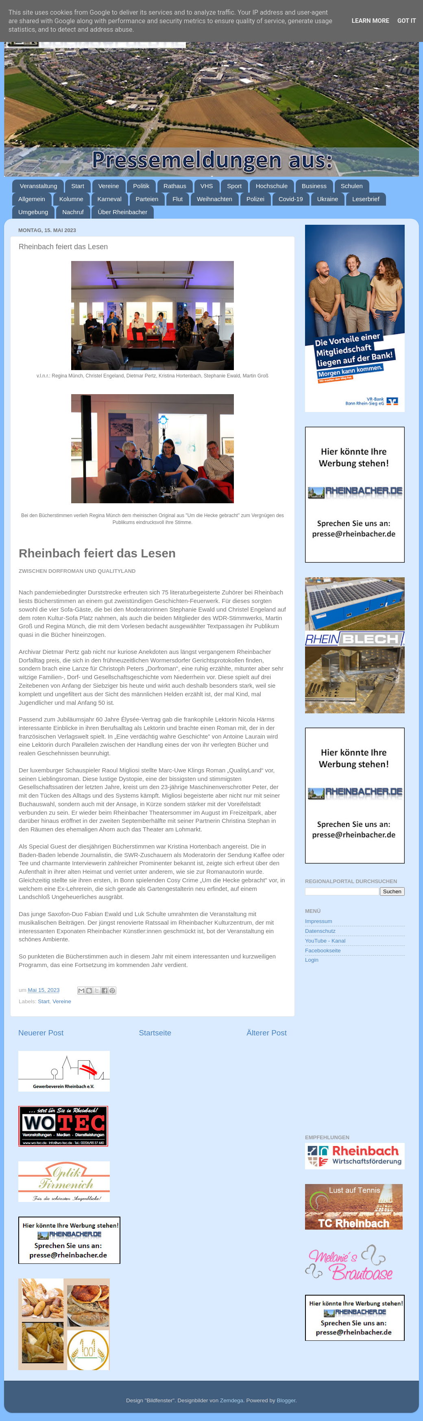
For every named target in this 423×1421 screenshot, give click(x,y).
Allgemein (31, 198)
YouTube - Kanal (325, 941)
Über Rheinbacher (122, 211)
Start (77, 185)
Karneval (110, 198)
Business (314, 185)
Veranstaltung (38, 185)
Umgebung (33, 211)
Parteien (147, 198)
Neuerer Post (40, 1032)
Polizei (255, 198)
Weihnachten (214, 198)
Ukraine (327, 198)
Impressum (318, 921)
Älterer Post (266, 1032)
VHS (207, 185)
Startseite (155, 1032)
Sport (234, 185)
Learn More (370, 20)
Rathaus (175, 185)
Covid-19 (291, 198)
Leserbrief (365, 198)
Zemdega (231, 1400)
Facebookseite (323, 950)
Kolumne (71, 198)
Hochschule (272, 185)
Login (311, 960)
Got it (406, 20)
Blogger (286, 1400)
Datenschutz (320, 931)
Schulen (352, 185)
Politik (141, 185)
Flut (177, 198)
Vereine (108, 185)
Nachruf (73, 211)
